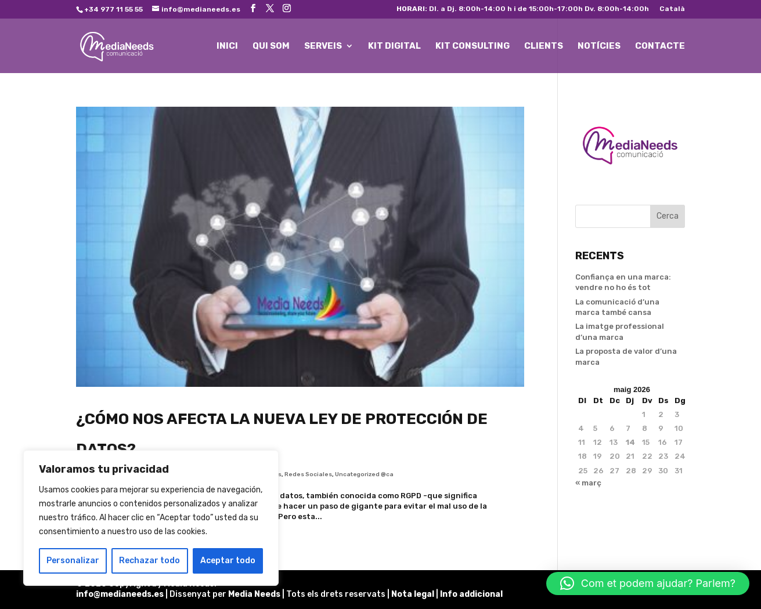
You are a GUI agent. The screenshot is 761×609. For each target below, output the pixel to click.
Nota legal (413, 594)
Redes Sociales (308, 474)
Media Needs (254, 594)
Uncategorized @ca (364, 474)
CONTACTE (660, 46)
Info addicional (471, 594)
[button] (647, 583)
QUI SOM (271, 46)
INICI (227, 46)
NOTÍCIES (599, 46)
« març (588, 482)
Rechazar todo (149, 561)
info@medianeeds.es (120, 594)
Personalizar (72, 561)
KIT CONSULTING (472, 46)
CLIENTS (543, 46)
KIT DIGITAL (394, 46)
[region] (151, 518)
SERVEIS (323, 46)
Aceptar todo (227, 561)
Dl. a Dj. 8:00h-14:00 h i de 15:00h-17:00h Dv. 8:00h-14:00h (522, 9)
